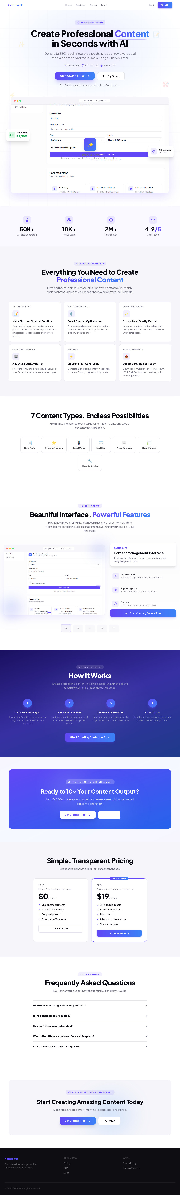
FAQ (66, 1168)
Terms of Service (131, 1168)
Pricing (93, 5)
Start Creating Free (75, 75)
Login (152, 5)
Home (68, 5)
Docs (104, 5)
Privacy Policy (129, 1163)
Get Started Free (78, 814)
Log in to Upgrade (119, 933)
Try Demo (110, 76)
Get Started (61, 928)
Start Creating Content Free (144, 613)
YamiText (15, 5)
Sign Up (165, 5)
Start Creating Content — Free (90, 737)
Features (80, 5)
